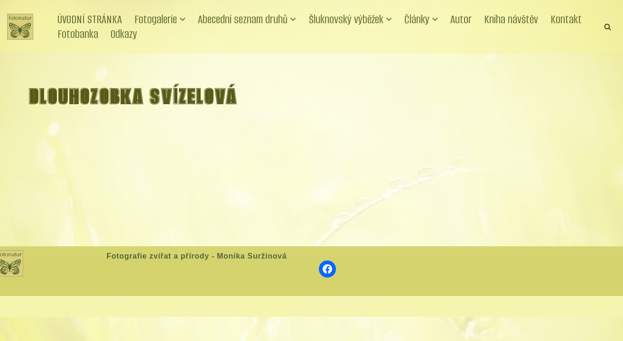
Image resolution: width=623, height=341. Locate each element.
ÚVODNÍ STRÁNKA (90, 19)
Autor (466, 19)
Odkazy (124, 34)
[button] (184, 19)
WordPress (77, 330)
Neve (16, 330)
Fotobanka (77, 34)
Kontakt (572, 19)
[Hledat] (607, 26)
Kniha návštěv (516, 19)
